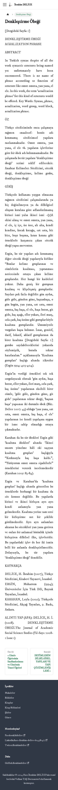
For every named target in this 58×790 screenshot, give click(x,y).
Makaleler (10, 692)
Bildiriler (9, 697)
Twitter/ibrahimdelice (17, 745)
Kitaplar (9, 702)
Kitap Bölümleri (12, 707)
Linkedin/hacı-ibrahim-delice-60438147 (26, 740)
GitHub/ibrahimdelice (17, 763)
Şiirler (8, 712)
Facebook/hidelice (15, 735)
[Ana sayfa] (8, 14)
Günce (8, 717)
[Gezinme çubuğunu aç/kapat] (4, 4)
